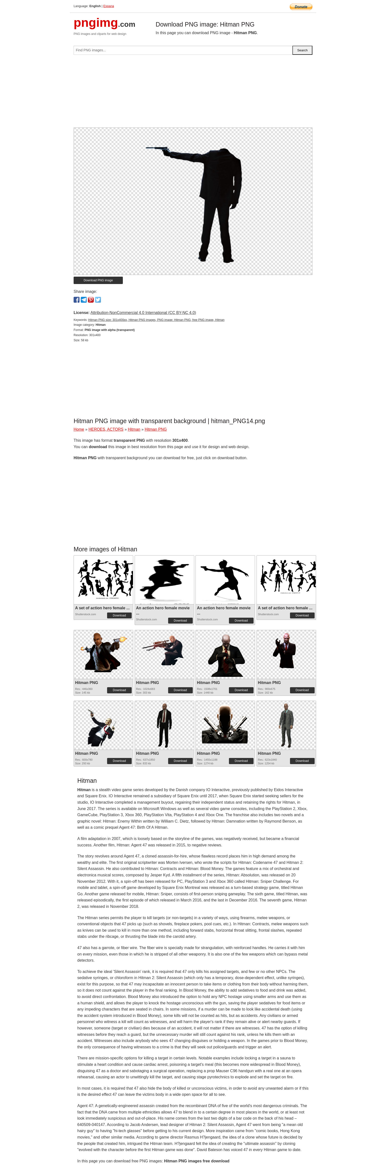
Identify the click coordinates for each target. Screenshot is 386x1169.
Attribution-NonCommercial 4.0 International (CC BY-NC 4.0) (143, 313)
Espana (108, 6)
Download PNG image (98, 280)
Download (119, 615)
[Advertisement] (193, 93)
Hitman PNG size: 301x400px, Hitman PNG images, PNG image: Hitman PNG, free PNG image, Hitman (156, 320)
